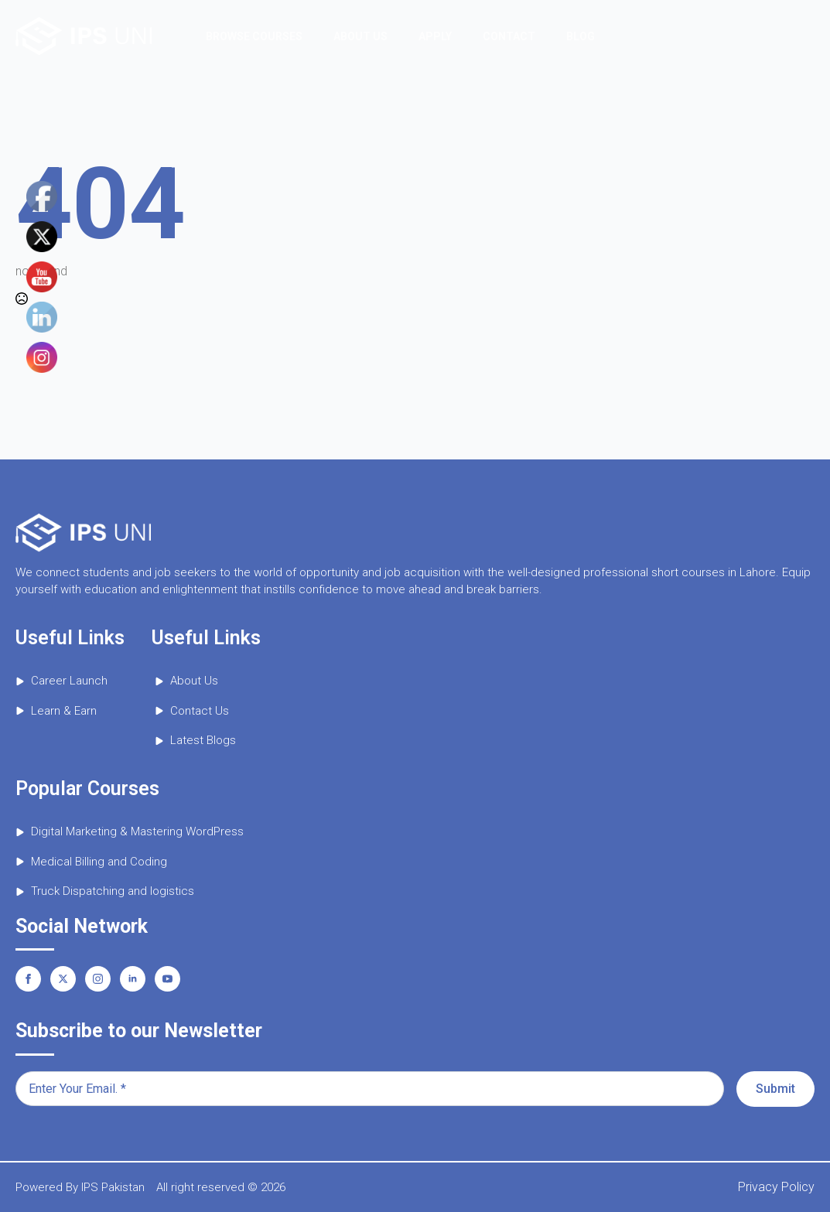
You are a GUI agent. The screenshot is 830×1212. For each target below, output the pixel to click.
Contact (509, 36)
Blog (580, 36)
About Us (360, 36)
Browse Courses (254, 36)
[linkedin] (132, 979)
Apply (435, 36)
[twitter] (63, 979)
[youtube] (167, 979)
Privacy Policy (776, 1187)
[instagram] (98, 979)
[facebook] (28, 979)
